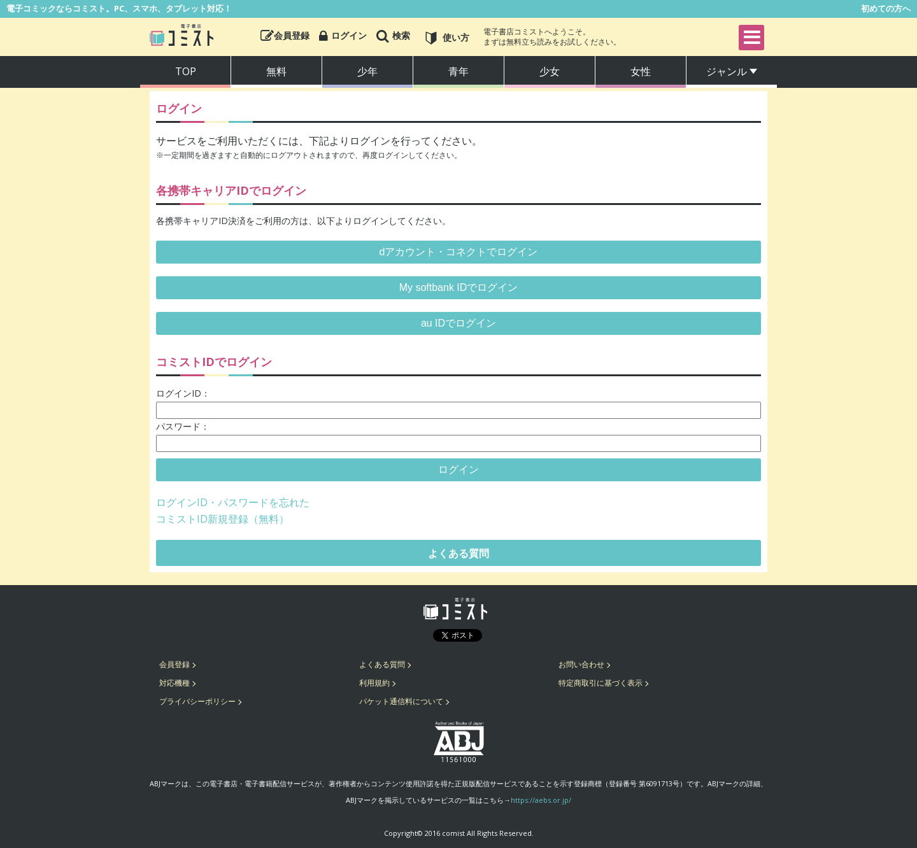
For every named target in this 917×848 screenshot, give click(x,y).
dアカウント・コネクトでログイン (459, 251)
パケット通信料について (401, 701)
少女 (549, 71)
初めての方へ (886, 8)
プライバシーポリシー (197, 701)
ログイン (458, 469)
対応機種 (174, 682)
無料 (276, 71)
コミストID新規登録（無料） (222, 519)
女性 (640, 71)
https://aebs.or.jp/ (541, 800)
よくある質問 (458, 553)
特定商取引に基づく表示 (600, 682)
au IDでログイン (458, 323)
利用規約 (374, 682)
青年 (458, 71)
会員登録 (174, 664)
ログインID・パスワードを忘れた (232, 502)
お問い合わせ (581, 664)
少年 (367, 71)
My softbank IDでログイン (458, 287)
